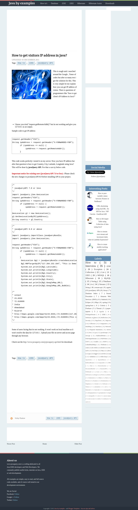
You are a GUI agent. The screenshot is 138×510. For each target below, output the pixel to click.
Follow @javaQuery (98, 176)
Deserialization (102, 365)
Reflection (104, 317)
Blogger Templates (74, 508)
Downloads (109, 3)
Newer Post (11, 443)
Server (109, 330)
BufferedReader (90, 362)
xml (86, 402)
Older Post (78, 443)
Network (108, 326)
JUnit (102, 374)
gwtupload (102, 392)
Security (88, 320)
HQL (106, 371)
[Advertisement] (44, 31)
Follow (16, 494)
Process (87, 380)
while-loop (104, 357)
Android (104, 299)
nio (99, 396)
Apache (102, 311)
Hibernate (81, 3)
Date (92, 365)
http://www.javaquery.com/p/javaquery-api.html (42, 342)
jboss (109, 350)
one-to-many (107, 396)
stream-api (99, 287)
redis (99, 399)
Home (45, 443)
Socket (97, 384)
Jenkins (109, 374)
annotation (97, 386)
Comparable (101, 362)
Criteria (103, 305)
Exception (99, 269)
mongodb (92, 396)
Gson (98, 371)
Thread (99, 308)
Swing (94, 281)
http (102, 350)
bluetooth (88, 390)
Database (54, 3)
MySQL (107, 278)
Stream (102, 284)
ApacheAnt (89, 359)
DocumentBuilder (90, 368)
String (87, 287)
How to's (43, 3)
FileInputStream (91, 314)
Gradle (96, 342)
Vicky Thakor (20, 418)
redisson (105, 399)
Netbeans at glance (91, 317)
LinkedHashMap (91, 344)
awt (106, 386)
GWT (87, 342)
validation (92, 357)
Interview (91, 266)
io (92, 284)
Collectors (92, 323)
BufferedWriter (101, 336)
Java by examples (22, 3)
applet (109, 287)
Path (106, 378)
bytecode (97, 390)
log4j (109, 392)
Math (100, 378)
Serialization (104, 380)
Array (105, 290)
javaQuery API (45, 63)
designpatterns (92, 392)
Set (90, 332)
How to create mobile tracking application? (102, 247)
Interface (99, 326)
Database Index (92, 293)
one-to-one (91, 399)
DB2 (109, 362)
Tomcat (87, 386)
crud (87, 348)
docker (103, 348)
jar (96, 332)
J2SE (64, 3)
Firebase (88, 308)
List (103, 272)
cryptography (107, 390)
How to (21, 63)
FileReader (88, 371)
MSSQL (101, 275)
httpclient (98, 320)
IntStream (88, 374)
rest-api (88, 336)
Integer (96, 374)
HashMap (88, 326)
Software (105, 384)
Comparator (104, 323)
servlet (103, 354)
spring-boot (90, 305)
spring (105, 302)
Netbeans (104, 344)
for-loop (95, 350)
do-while (95, 348)
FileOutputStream (91, 338)
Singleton (88, 384)
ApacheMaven (102, 359)
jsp (90, 354)
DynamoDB (104, 368)
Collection (90, 272)
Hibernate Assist (95, 3)
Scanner (95, 380)
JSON (105, 342)
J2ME (104, 314)
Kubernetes (92, 378)
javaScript (104, 332)
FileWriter (104, 338)
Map (97, 302)
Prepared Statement (96, 330)
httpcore (108, 320)
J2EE (71, 3)
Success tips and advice (88, 508)
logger (96, 354)
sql (110, 354)
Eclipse (88, 302)
